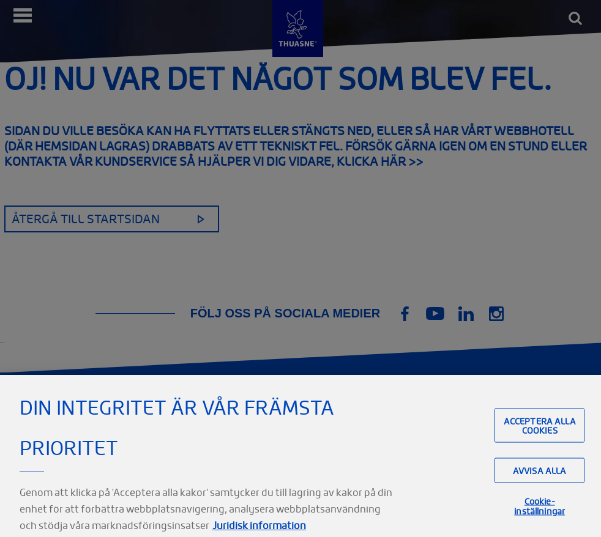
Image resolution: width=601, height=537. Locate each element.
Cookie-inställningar (539, 519)
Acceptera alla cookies (540, 439)
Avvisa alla (540, 484)
